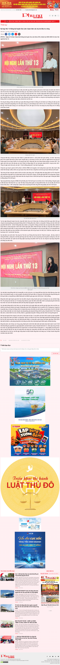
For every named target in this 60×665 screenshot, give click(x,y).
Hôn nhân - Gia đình (18, 21)
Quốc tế (53, 21)
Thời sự (7, 21)
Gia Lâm (4, 340)
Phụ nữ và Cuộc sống (39, 21)
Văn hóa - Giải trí (32, 21)
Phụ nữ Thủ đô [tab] (44, 573)
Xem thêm (50, 613)
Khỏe (27, 21)
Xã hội (13, 21)
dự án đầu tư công (25, 340)
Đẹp (29, 21)
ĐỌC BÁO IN (49, 571)
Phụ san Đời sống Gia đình (47, 21)
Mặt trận (10, 21)
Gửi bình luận (55, 353)
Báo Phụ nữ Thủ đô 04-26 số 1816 (50, 605)
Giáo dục (24, 21)
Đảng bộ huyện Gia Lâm (14, 340)
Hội (21, 21)
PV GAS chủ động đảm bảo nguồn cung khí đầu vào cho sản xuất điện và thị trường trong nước (27, 606)
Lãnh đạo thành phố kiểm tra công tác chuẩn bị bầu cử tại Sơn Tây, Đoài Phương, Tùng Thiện (26, 638)
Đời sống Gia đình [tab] (53, 573)
